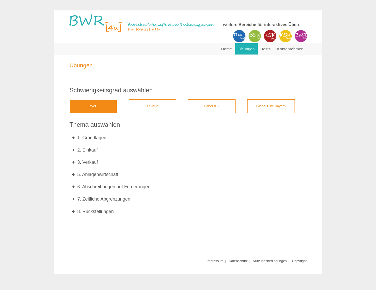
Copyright (299, 261)
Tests (266, 49)
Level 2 (152, 106)
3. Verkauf (87, 162)
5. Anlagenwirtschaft (97, 174)
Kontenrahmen (290, 49)
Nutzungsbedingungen (270, 261)
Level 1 (93, 106)
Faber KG (211, 106)
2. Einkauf (87, 150)
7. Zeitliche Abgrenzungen (103, 199)
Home (226, 49)
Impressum (215, 261)
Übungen (246, 49)
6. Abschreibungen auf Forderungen (113, 186)
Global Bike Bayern (271, 106)
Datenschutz (238, 261)
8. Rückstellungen (95, 211)
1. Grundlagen (91, 137)
